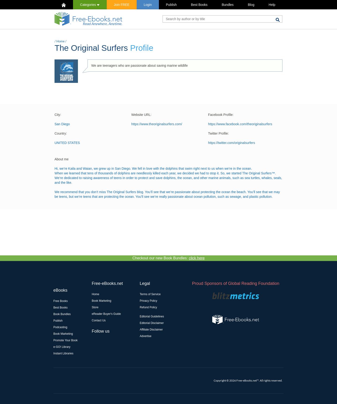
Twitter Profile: (218, 133)
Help (272, 5)
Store (95, 307)
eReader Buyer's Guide (106, 314)
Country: (61, 133)
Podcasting (60, 327)
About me (62, 159)
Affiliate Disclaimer (151, 329)
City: (58, 115)
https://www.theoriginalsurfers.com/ (156, 124)
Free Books (60, 301)
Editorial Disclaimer (152, 323)
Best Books (199, 5)
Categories (89, 5)
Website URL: (141, 115)
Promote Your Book (65, 340)
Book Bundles (62, 314)
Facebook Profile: (221, 115)
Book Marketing (63, 333)
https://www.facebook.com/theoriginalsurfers (240, 124)
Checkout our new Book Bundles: (168, 258)
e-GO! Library (61, 347)
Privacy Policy (148, 300)
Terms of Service (150, 294)
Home (60, 41)
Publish (171, 5)
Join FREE (121, 5)
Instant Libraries (63, 353)
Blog (251, 5)
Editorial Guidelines (152, 316)
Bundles (228, 5)
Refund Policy (148, 307)
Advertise (145, 336)
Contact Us (99, 320)
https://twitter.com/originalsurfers (231, 143)
